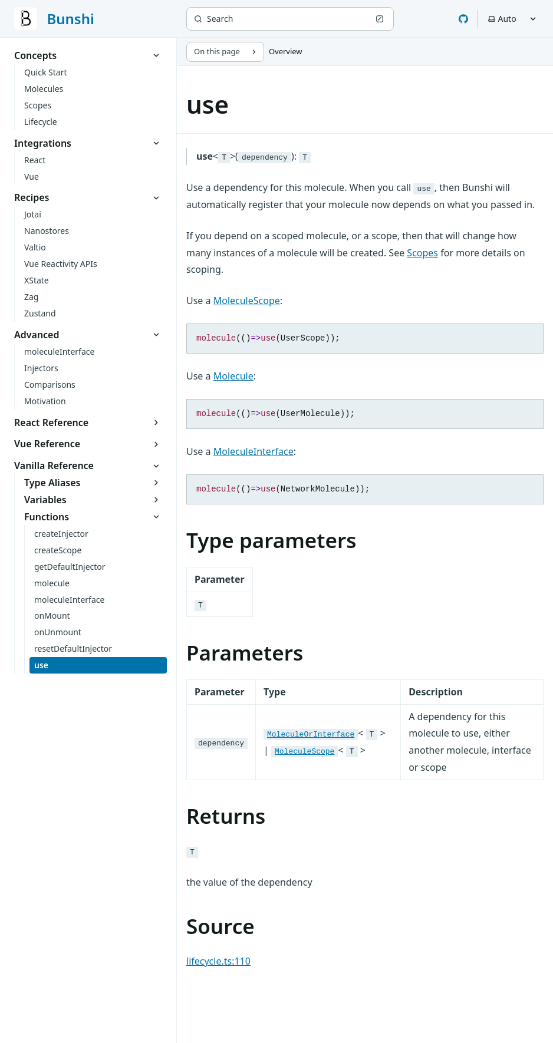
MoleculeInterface (253, 453)
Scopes (422, 252)
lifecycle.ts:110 (218, 964)
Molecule (233, 377)
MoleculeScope (246, 300)
